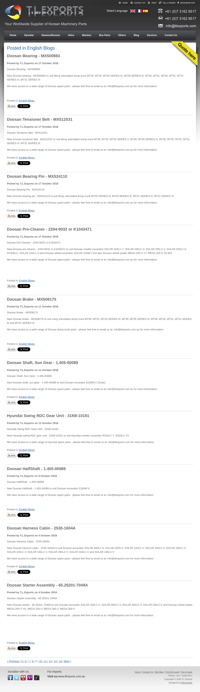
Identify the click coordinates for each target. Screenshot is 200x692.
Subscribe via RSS (11, 106)
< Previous (13, 661)
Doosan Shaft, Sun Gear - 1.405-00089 (42, 362)
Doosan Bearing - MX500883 (33, 56)
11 (46, 661)
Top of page (186, 672)
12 (50, 661)
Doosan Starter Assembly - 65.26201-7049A (47, 585)
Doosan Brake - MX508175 (31, 299)
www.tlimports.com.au (71, 676)
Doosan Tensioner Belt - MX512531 (39, 119)
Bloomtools (187, 683)
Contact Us (147, 672)
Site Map (159, 672)
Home (137, 672)
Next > (67, 661)
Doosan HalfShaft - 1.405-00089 (36, 469)
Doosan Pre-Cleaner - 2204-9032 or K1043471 (49, 229)
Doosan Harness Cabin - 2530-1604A (41, 528)
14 (60, 661)
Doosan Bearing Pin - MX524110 (37, 176)
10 (41, 661)
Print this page (172, 672)
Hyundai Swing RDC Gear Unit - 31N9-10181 (48, 415)
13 (55, 661)
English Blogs (27, 100)
